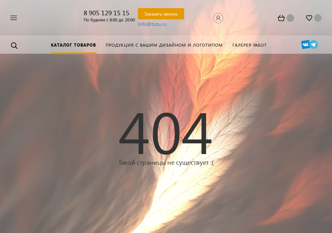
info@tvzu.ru (152, 23)
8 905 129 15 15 (106, 12)
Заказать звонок (161, 14)
